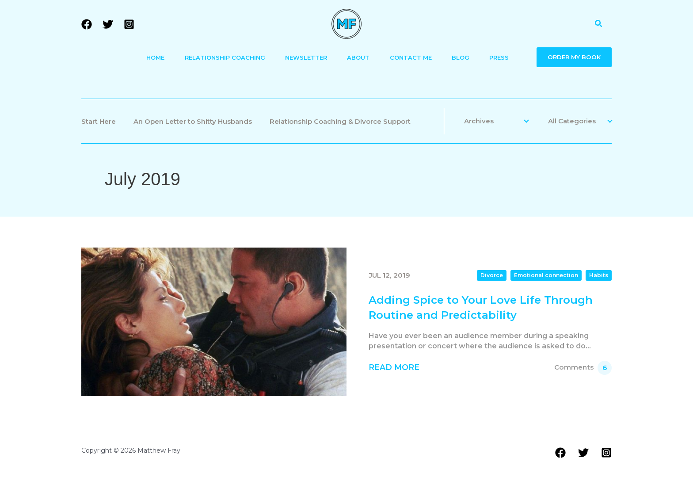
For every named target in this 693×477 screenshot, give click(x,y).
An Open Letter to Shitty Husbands (192, 122)
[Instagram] (129, 24)
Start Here (98, 122)
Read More (394, 367)
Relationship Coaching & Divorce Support (340, 122)
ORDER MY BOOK (574, 57)
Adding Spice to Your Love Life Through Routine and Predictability (481, 307)
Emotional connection (546, 275)
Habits (598, 275)
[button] (599, 24)
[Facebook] (86, 24)
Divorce (491, 275)
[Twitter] (108, 24)
